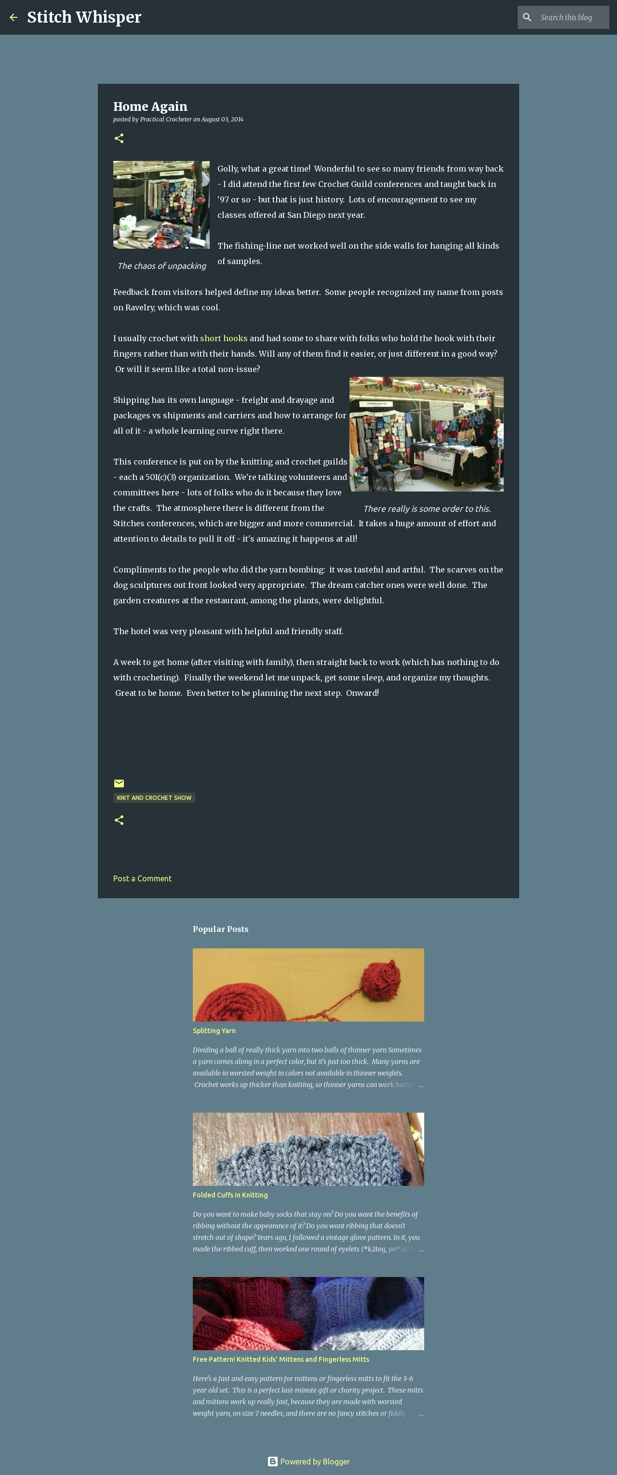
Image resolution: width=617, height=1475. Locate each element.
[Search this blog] (558, 17)
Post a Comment (142, 878)
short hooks (224, 338)
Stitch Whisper (84, 17)
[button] (119, 139)
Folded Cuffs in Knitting (230, 1195)
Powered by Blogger (308, 1461)
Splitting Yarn (214, 1031)
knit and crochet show (154, 798)
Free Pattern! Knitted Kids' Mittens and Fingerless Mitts (281, 1359)
